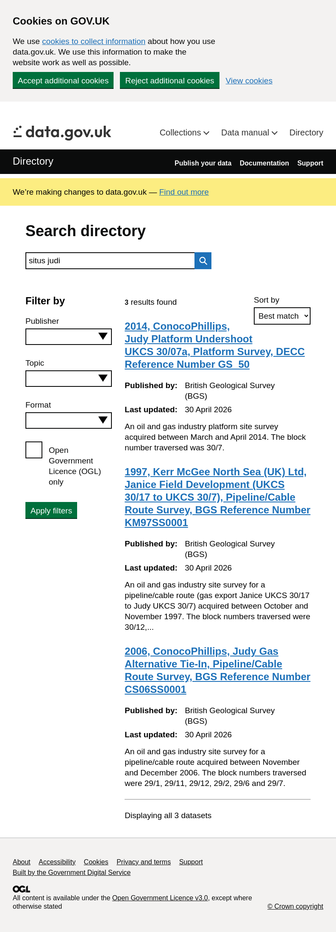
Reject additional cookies (169, 80)
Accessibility (57, 862)
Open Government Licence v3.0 (160, 898)
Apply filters (51, 510)
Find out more (184, 192)
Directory (306, 132)
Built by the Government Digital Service (72, 872)
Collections (181, 132)
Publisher (42, 321)
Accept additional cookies (63, 80)
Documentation (264, 163)
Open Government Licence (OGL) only (75, 466)
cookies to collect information (93, 41)
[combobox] (68, 336)
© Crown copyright (295, 906)
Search (200, 260)
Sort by (266, 299)
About (22, 862)
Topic (34, 362)
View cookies (249, 81)
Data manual (246, 132)
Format (38, 404)
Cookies (96, 862)
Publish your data (203, 163)
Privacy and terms (144, 862)
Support (310, 163)
